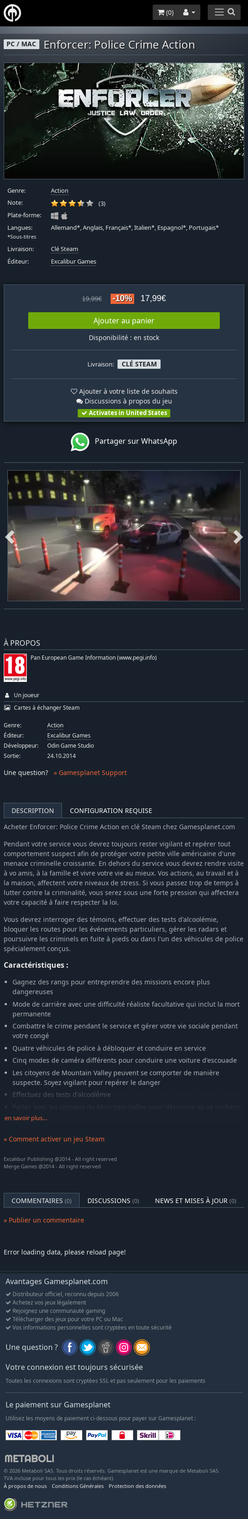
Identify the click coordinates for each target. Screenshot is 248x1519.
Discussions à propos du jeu (124, 401)
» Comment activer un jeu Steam (54, 1139)
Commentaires (42, 1200)
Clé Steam (64, 249)
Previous (10, 536)
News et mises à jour (195, 1200)
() (165, 12)
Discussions (113, 1200)
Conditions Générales (78, 1485)
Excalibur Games (73, 261)
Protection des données (137, 1485)
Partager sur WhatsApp (124, 442)
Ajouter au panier (124, 320)
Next (238, 536)
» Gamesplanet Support (90, 772)
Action (59, 191)
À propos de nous (25, 1485)
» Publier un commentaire (44, 1220)
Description (33, 810)
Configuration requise (111, 810)
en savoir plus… (26, 1118)
